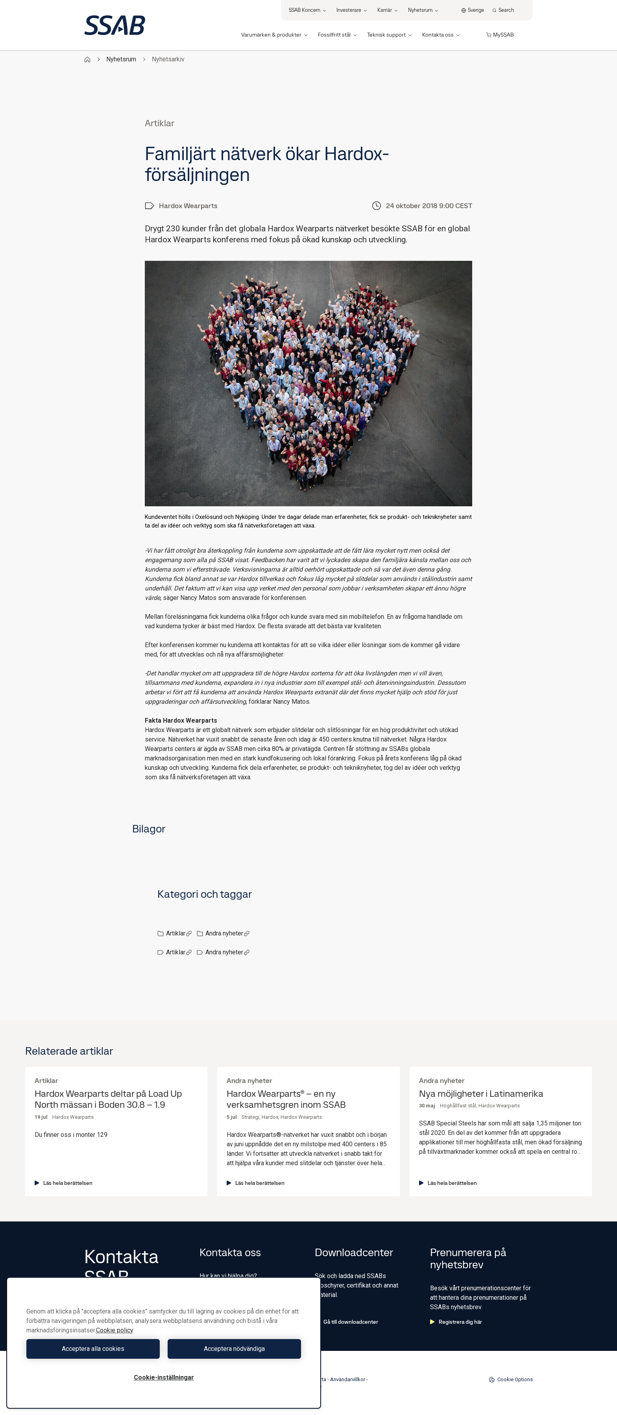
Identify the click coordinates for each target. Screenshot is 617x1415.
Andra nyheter (227, 933)
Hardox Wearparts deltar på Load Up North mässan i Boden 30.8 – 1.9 (108, 1099)
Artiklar (179, 933)
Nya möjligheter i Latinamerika (481, 1094)
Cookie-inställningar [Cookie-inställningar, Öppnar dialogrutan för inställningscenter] (164, 1377)
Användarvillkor (347, 1379)
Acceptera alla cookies (93, 1348)
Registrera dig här (456, 1321)
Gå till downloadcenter (346, 1321)
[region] (163, 1343)
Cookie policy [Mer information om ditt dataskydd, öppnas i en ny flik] (114, 1330)
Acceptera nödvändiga (234, 1348)
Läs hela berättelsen (63, 1182)
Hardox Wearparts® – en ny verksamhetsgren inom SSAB (286, 1099)
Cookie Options (511, 1379)
